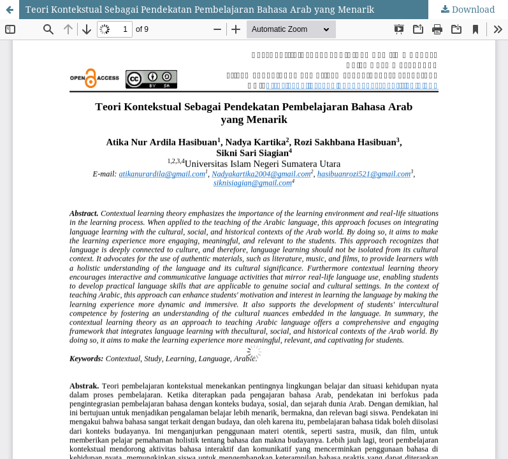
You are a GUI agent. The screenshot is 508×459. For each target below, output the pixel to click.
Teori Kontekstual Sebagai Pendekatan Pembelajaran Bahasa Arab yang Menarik (199, 9)
